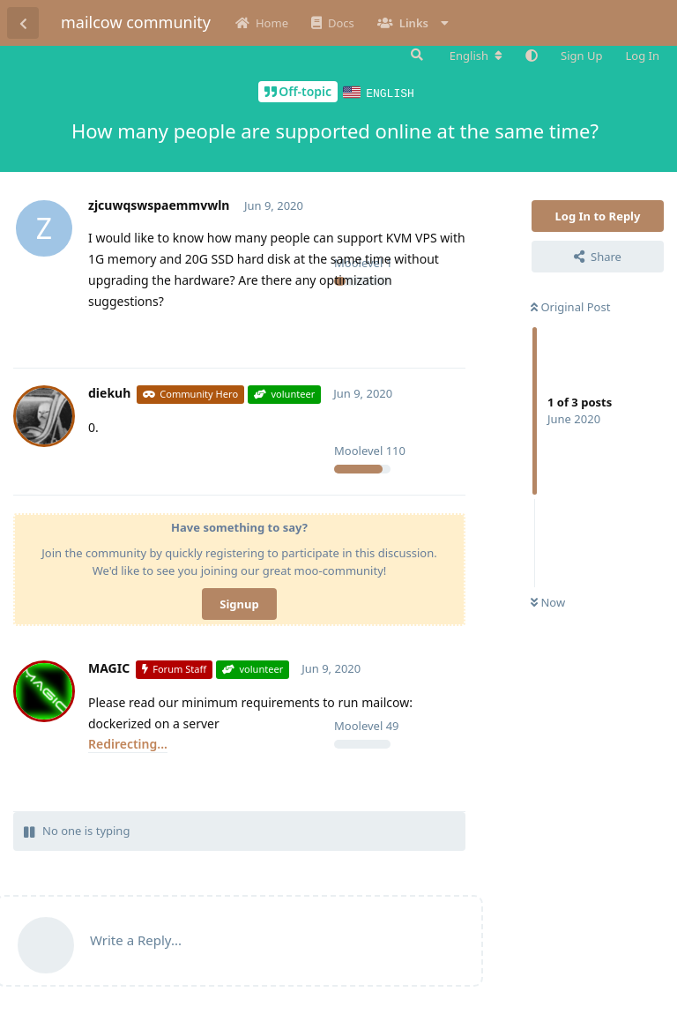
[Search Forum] (415, 55)
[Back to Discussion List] (23, 23)
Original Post (570, 306)
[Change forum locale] (476, 55)
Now (548, 601)
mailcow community (136, 22)
